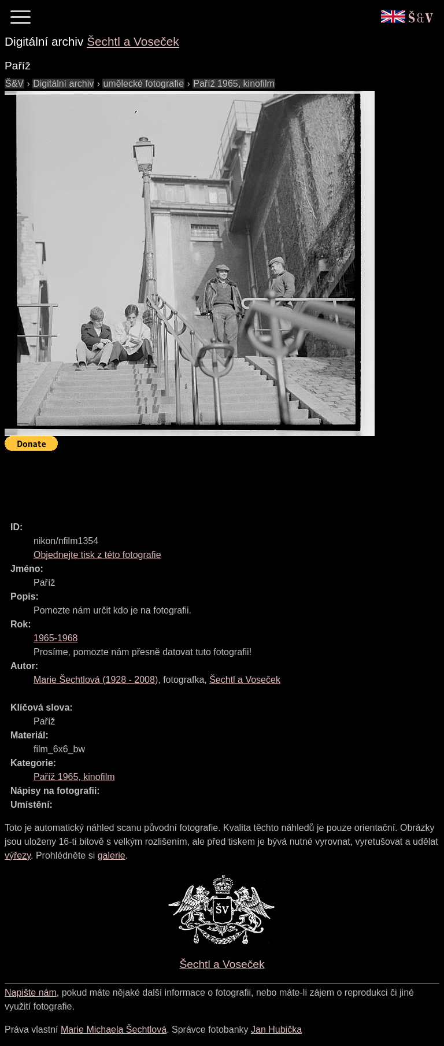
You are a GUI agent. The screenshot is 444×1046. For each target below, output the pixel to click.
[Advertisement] (215, 481)
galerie (111, 855)
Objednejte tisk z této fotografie (97, 555)
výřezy (18, 855)
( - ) (96, 680)
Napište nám (31, 992)
